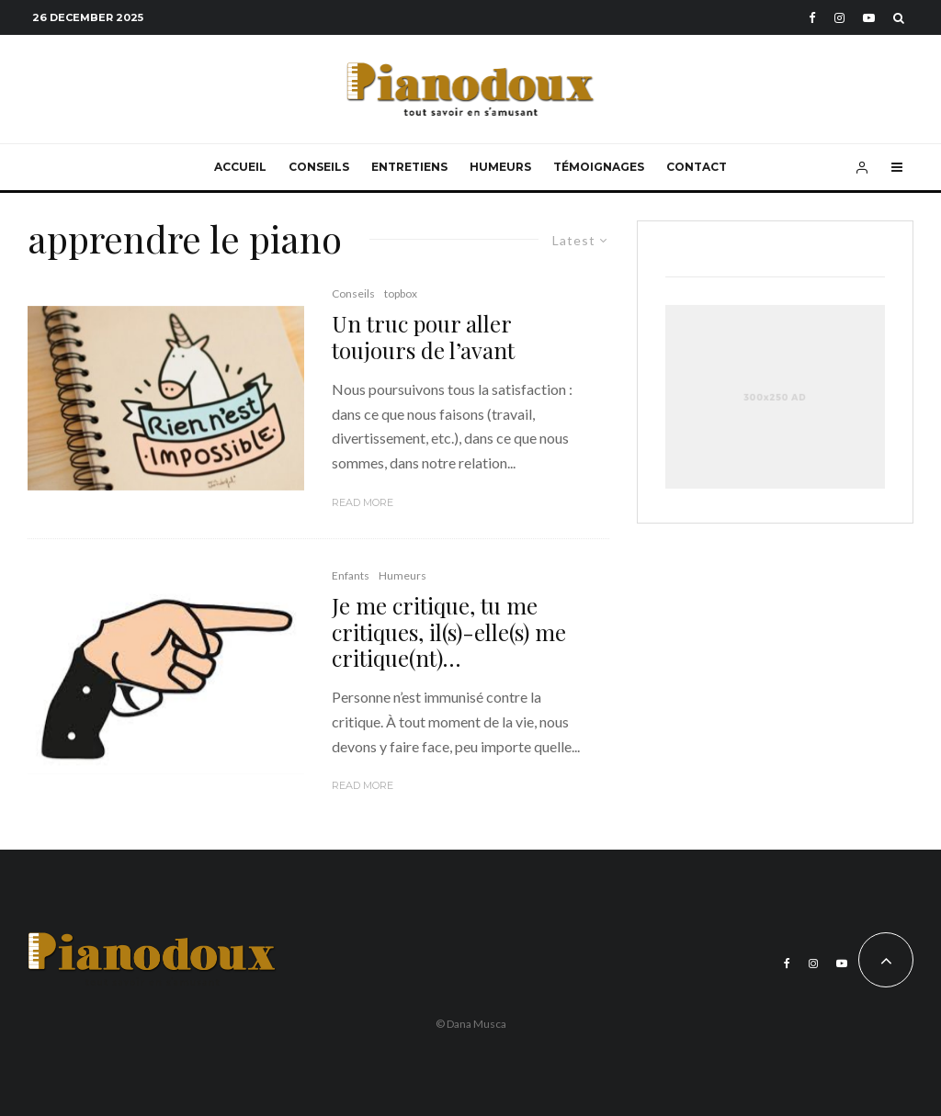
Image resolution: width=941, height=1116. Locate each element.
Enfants (350, 575)
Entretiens (409, 167)
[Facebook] (812, 18)
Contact (696, 167)
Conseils (319, 167)
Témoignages (598, 167)
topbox (400, 293)
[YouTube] (869, 18)
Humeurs (500, 167)
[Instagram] (839, 18)
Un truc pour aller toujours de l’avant (423, 337)
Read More (362, 502)
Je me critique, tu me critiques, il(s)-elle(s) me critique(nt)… (449, 631)
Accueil (240, 167)
